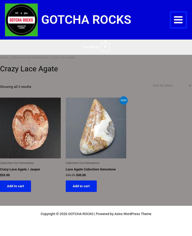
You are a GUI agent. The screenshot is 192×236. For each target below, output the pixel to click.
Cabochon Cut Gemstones (29, 57)
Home (4, 57)
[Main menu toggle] (178, 20)
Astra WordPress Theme (132, 214)
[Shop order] (171, 85)
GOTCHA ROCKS (86, 20)
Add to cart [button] (15, 186)
